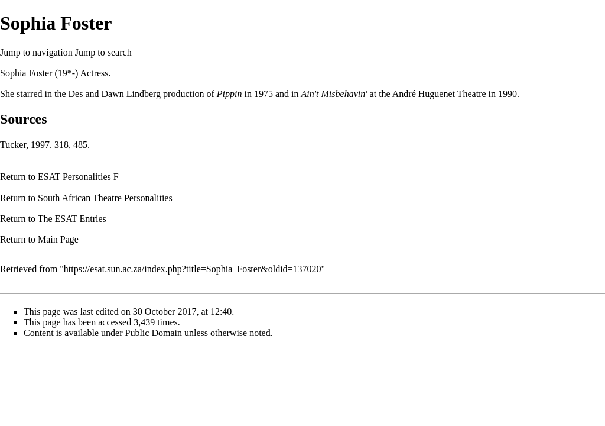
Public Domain (153, 333)
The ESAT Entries (72, 219)
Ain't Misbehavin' (334, 94)
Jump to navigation (36, 52)
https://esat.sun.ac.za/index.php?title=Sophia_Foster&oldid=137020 (192, 269)
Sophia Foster (26, 73)
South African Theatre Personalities (105, 198)
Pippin (229, 94)
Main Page (58, 239)
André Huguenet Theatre (439, 94)
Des (76, 94)
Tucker (13, 145)
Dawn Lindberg (131, 94)
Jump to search (103, 52)
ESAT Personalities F (78, 177)
